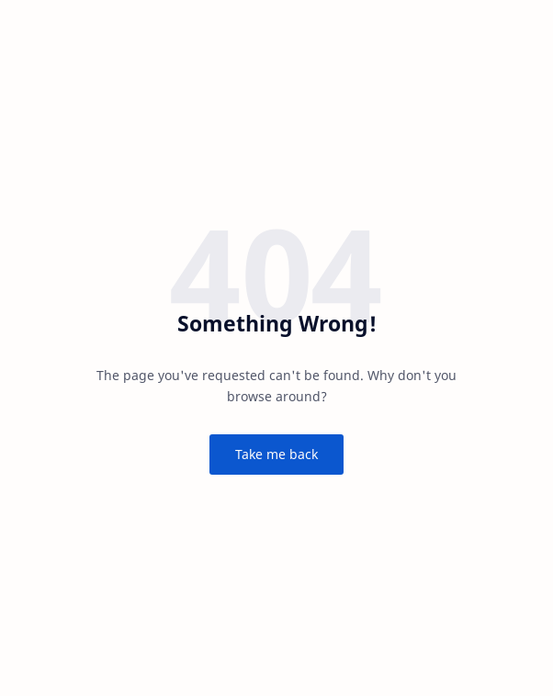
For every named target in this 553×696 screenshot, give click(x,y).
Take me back (276, 454)
